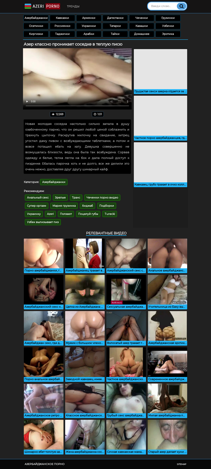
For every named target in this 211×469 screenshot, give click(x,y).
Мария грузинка (64, 205)
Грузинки (168, 18)
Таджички (62, 34)
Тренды (73, 6)
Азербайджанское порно (44, 464)
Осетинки (36, 26)
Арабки (89, 34)
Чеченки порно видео (102, 197)
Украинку (34, 214)
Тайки (115, 34)
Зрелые (60, 197)
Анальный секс (38, 197)
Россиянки (62, 26)
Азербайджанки (36, 18)
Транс (76, 197)
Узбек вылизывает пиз (43, 222)
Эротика (168, 34)
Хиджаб (87, 205)
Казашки (142, 26)
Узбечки (168, 26)
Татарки (115, 26)
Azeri (42, 6)
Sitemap (181, 464)
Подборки (106, 205)
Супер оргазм (36, 205)
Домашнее (141, 34)
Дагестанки (115, 18)
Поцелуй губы (88, 214)
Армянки (88, 18)
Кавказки (62, 18)
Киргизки (36, 34)
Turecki (109, 214)
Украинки (89, 26)
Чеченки (141, 18)
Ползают (66, 214)
